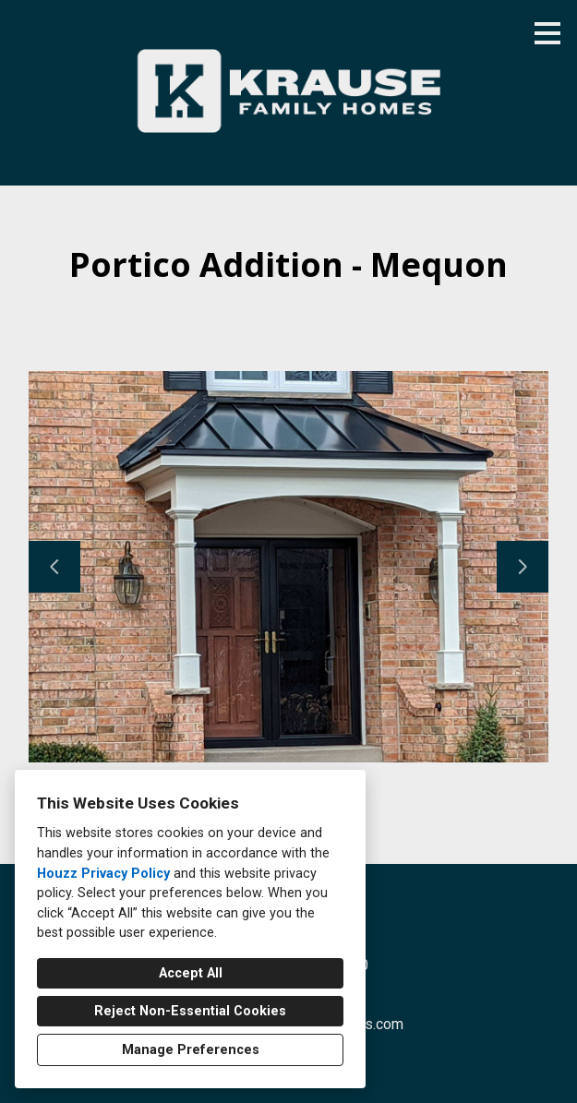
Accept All (190, 973)
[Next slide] (522, 567)
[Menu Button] (547, 33)
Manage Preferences (190, 1050)
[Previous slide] (54, 567)
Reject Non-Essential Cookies (190, 1011)
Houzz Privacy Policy (103, 873)
